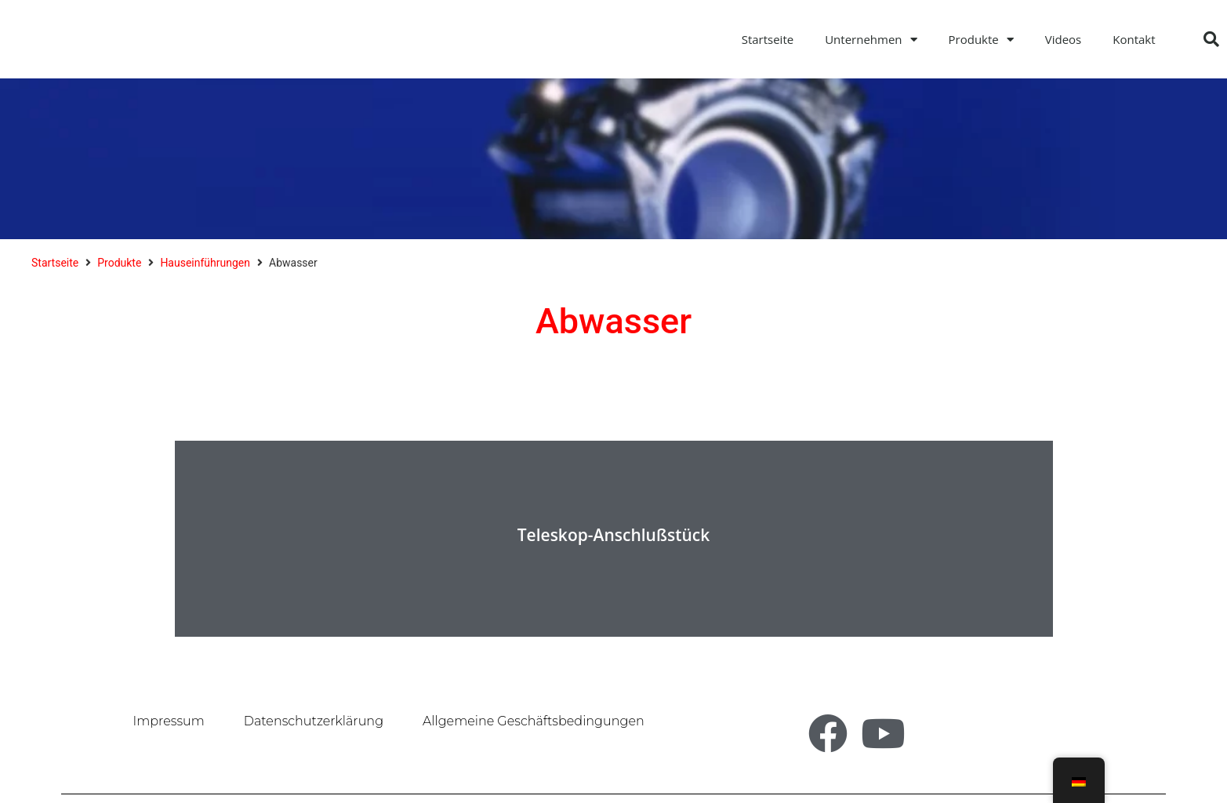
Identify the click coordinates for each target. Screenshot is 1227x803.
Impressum (169, 721)
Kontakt (1134, 39)
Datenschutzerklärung (313, 721)
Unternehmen (871, 39)
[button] (1211, 39)
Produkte (981, 39)
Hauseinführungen (205, 262)
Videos (1063, 39)
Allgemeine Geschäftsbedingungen (533, 721)
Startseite (768, 39)
